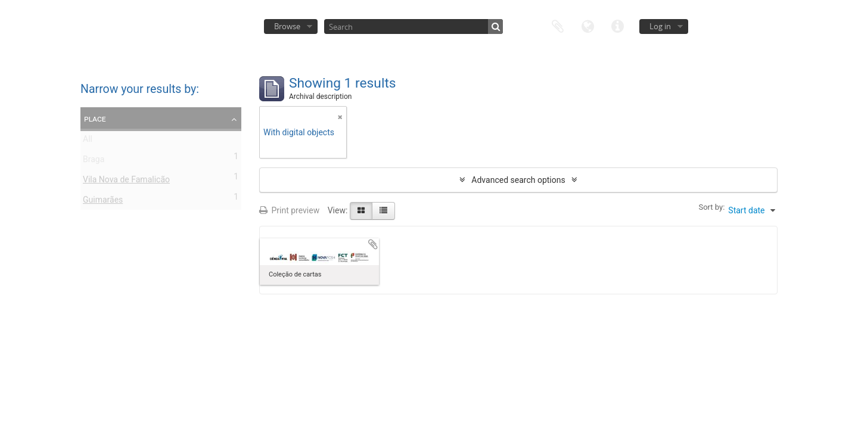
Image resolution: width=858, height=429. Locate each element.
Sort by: (711, 207)
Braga (93, 161)
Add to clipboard (373, 244)
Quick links (617, 25)
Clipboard (558, 25)
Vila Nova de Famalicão (126, 181)
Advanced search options (518, 180)
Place (95, 118)
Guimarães (103, 202)
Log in (660, 26)
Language (587, 25)
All (87, 141)
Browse (287, 26)
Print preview (289, 210)
